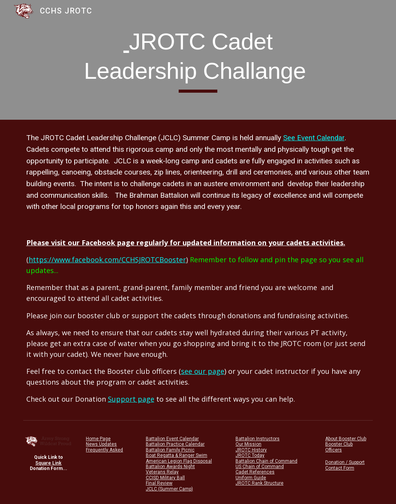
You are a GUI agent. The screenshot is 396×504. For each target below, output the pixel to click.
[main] (198, 59)
